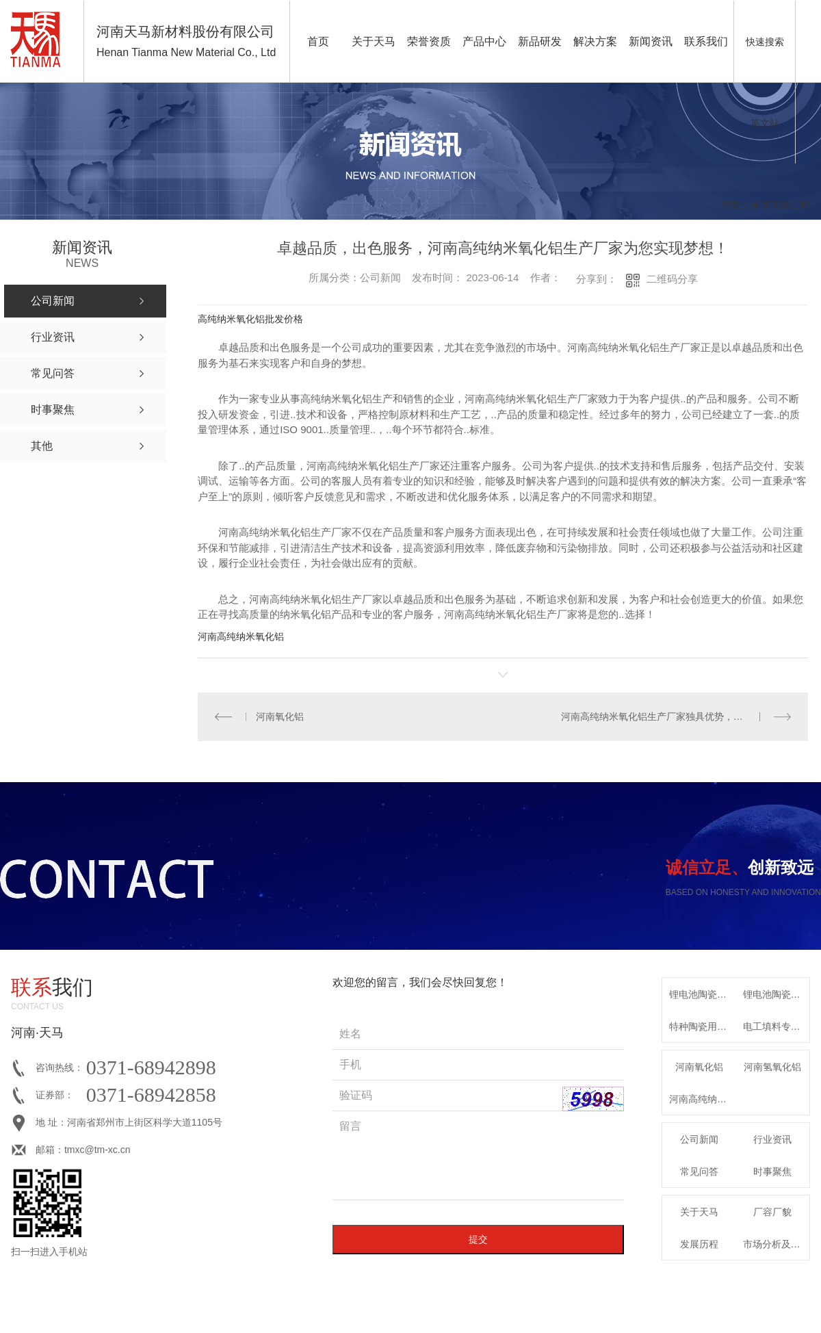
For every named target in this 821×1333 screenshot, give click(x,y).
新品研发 (540, 41)
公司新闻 (699, 1138)
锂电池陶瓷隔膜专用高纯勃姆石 (776, 993)
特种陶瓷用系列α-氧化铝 (702, 1025)
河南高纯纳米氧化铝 (241, 636)
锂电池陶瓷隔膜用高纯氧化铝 (702, 993)
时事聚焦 (772, 1170)
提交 (478, 1238)
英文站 (765, 123)
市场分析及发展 (776, 1243)
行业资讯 (772, 1138)
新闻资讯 (651, 41)
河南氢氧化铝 (772, 1066)
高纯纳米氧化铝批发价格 (250, 318)
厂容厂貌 (772, 1211)
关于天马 (373, 41)
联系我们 (706, 41)
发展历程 (699, 1243)
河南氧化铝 (280, 715)
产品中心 (484, 41)
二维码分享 (672, 279)
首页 (318, 41)
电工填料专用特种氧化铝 (776, 1025)
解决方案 (595, 41)
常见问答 (699, 1170)
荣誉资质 (429, 41)
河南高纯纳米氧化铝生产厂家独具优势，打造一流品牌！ (676, 715)
